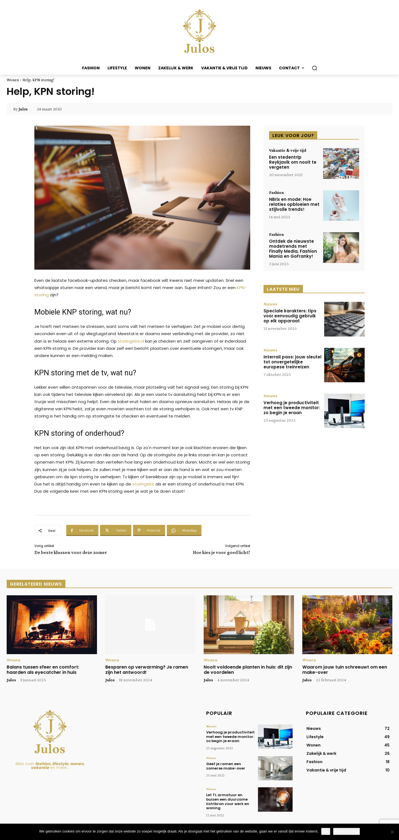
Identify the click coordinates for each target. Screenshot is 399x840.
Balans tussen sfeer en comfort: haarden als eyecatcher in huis (43, 669)
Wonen (13, 80)
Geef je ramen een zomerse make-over (225, 766)
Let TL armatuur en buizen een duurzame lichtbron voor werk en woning (227, 801)
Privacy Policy (346, 831)
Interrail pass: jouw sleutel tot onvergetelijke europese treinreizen (292, 362)
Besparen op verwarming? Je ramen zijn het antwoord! (146, 669)
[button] (314, 68)
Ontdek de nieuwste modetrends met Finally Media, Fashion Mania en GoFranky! (293, 248)
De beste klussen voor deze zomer (70, 552)
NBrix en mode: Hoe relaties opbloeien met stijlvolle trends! (294, 204)
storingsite (143, 484)
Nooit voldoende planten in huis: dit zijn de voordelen (248, 669)
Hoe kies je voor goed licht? (221, 552)
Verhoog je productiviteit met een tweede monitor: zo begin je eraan (292, 408)
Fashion (276, 192)
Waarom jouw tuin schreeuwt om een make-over (344, 669)
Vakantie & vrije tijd (287, 150)
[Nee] (392, 832)
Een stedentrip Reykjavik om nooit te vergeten (292, 162)
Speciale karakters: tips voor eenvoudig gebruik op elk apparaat (290, 316)
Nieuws (270, 304)
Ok (325, 831)
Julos (23, 109)
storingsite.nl (131, 341)
